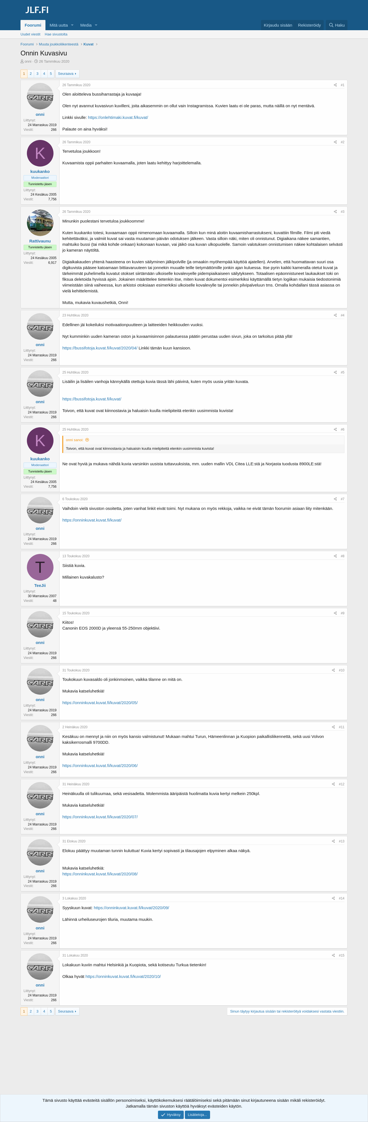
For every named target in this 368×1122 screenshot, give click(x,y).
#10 (341, 670)
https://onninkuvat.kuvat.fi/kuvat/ (91, 520)
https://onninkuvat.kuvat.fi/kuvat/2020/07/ (100, 816)
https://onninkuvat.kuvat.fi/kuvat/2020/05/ (100, 702)
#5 (342, 372)
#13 (341, 841)
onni (28, 61)
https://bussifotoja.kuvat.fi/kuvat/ (91, 399)
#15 (341, 955)
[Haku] (336, 25)
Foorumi (33, 25)
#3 (342, 212)
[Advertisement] (184, 1060)
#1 (342, 85)
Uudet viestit (30, 34)
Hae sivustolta (56, 34)
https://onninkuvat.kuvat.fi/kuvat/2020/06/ (100, 765)
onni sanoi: (74, 440)
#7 (342, 499)
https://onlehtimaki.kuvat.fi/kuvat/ (118, 117)
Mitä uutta (59, 25)
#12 (341, 784)
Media (86, 25)
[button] (72, 25)
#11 (341, 727)
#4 (342, 315)
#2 (342, 142)
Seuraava (65, 73)
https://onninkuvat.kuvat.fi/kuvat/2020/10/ (123, 976)
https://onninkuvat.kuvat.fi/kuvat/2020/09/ (131, 907)
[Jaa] (335, 85)
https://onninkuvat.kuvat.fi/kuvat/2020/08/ (100, 873)
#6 (342, 429)
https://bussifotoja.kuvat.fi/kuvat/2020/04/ (99, 348)
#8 (342, 556)
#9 (342, 613)
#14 (341, 898)
